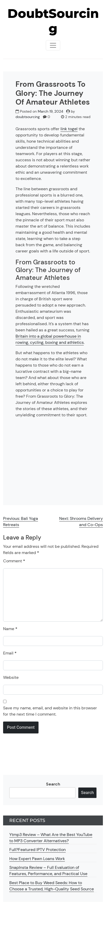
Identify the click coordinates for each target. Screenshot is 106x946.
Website (11, 677)
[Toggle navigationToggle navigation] (53, 45)
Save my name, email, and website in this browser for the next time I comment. (50, 711)
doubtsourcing (28, 116)
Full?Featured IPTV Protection (37, 849)
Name (10, 628)
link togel (69, 129)
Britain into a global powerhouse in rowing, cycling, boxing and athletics (50, 339)
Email (10, 653)
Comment (14, 561)
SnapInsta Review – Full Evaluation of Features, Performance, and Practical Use (48, 870)
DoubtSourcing (53, 21)
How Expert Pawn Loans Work (37, 858)
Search (53, 784)
